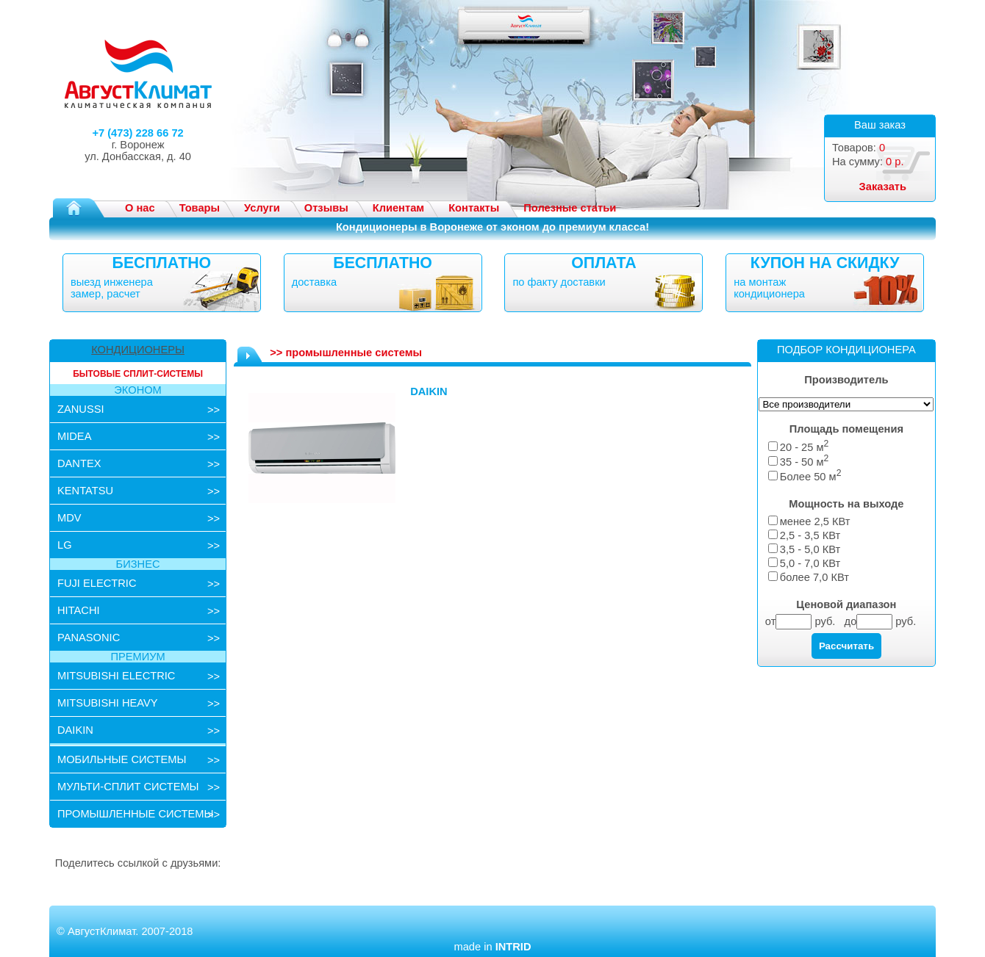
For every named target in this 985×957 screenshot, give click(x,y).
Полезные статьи (569, 208)
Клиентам (398, 208)
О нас (140, 208)
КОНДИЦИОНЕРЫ (138, 349)
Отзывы (326, 208)
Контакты (473, 208)
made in (492, 947)
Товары (199, 208)
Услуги (262, 208)
